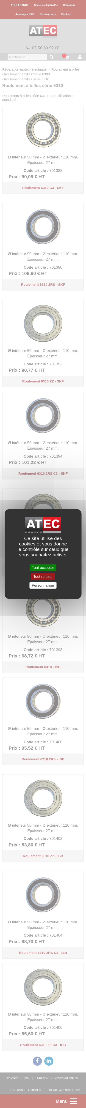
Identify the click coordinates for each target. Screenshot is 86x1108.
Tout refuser (43, 576)
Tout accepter (43, 567)
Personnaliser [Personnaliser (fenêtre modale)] (43, 585)
